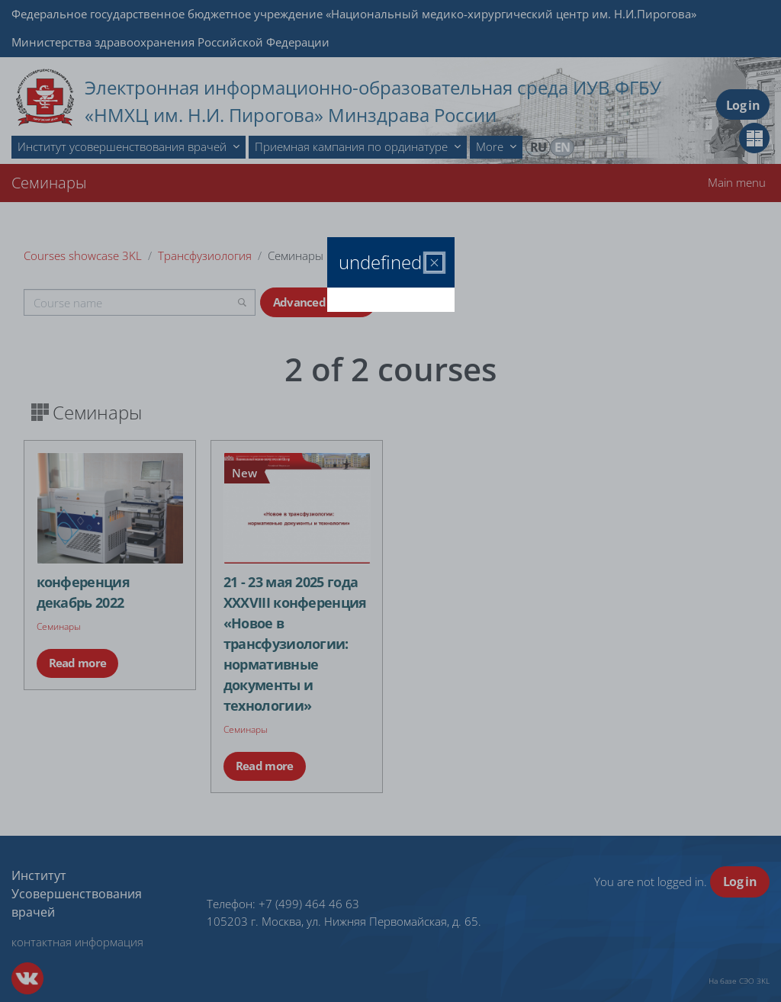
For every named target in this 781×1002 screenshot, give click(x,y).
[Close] (434, 262)
